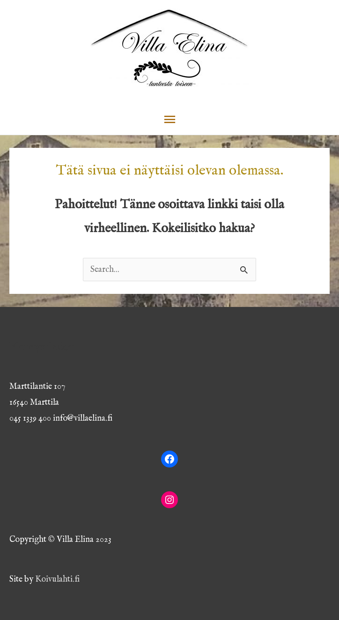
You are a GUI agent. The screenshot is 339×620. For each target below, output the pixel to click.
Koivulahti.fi (57, 579)
